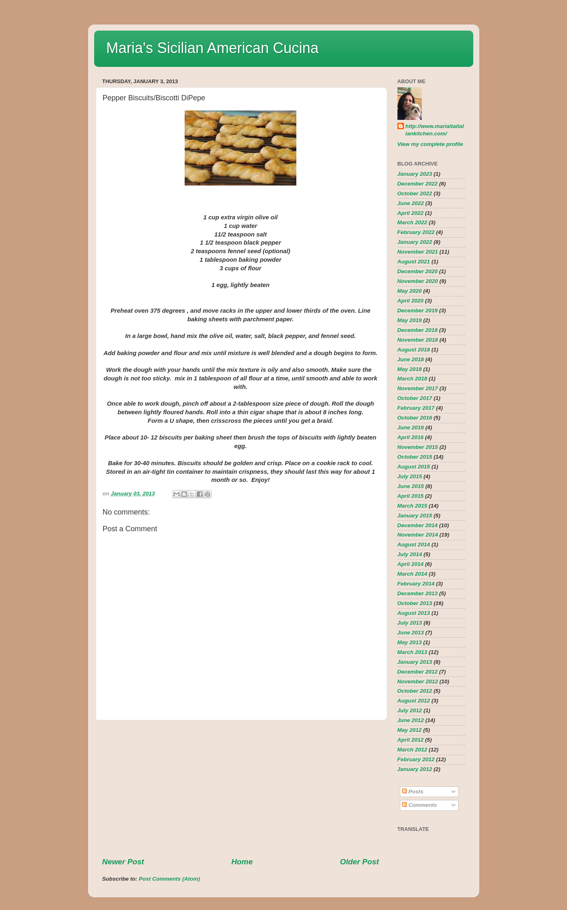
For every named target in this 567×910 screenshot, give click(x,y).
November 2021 (417, 252)
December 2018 (417, 330)
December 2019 (417, 310)
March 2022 (412, 222)
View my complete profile (430, 144)
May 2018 (409, 369)
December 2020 (417, 271)
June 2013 (410, 632)
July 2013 (409, 623)
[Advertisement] (240, 788)
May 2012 (409, 730)
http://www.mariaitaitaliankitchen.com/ (435, 130)
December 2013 (417, 593)
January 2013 (414, 662)
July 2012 (409, 710)
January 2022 (414, 242)
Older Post (359, 861)
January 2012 (414, 769)
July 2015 (409, 476)
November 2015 (417, 447)
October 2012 (414, 691)
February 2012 (416, 759)
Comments (419, 805)
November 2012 (417, 681)
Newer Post (123, 861)
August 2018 (413, 350)
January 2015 (414, 515)
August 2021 (413, 261)
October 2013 (414, 603)
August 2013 (413, 613)
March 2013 (412, 652)
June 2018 (410, 359)
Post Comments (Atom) (169, 879)
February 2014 (416, 584)
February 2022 (416, 232)
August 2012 (413, 701)
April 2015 (410, 496)
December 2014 (417, 525)
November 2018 (417, 340)
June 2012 (410, 720)
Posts (413, 792)
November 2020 (417, 281)
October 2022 (414, 193)
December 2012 (417, 672)
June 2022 (410, 203)
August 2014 (413, 544)
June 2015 (410, 486)
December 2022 (417, 184)
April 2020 (410, 301)
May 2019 (409, 320)
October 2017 (414, 398)
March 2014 (412, 574)
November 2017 (417, 388)
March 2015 (412, 506)
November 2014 (417, 535)
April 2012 (410, 740)
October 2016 (414, 418)
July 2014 (409, 554)
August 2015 (413, 467)
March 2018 (412, 378)
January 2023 (414, 174)
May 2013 (409, 642)
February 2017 (416, 408)
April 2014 (410, 564)
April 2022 (410, 213)
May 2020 (409, 291)
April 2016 (410, 437)
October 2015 (414, 457)
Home (241, 861)
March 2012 (412, 750)
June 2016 (410, 427)
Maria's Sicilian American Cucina (212, 48)
